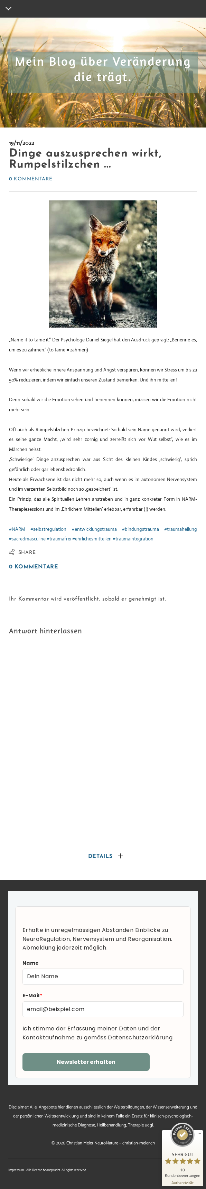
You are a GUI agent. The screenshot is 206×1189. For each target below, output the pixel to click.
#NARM (17, 529)
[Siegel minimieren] (199, 1133)
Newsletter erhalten (86, 1062)
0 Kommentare (30, 179)
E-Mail (32, 995)
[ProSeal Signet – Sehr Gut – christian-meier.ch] (182, 1150)
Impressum (16, 1170)
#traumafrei (59, 539)
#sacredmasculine (27, 539)
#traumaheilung (180, 529)
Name (30, 963)
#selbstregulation (48, 529)
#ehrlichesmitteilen (92, 539)
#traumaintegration (133, 539)
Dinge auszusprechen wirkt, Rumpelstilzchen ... (85, 159)
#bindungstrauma (140, 529)
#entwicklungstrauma (94, 529)
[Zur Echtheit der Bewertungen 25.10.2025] (182, 1182)
